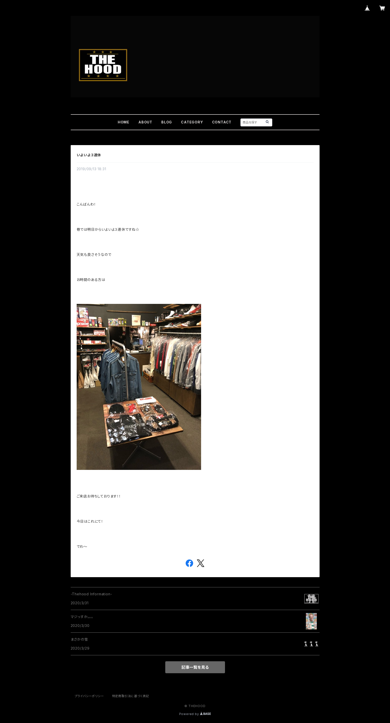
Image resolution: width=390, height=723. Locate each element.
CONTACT (222, 122)
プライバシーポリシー (89, 696)
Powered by (195, 714)
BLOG (166, 122)
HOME (123, 122)
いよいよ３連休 (89, 155)
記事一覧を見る (195, 667)
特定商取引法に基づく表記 (130, 696)
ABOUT (145, 122)
